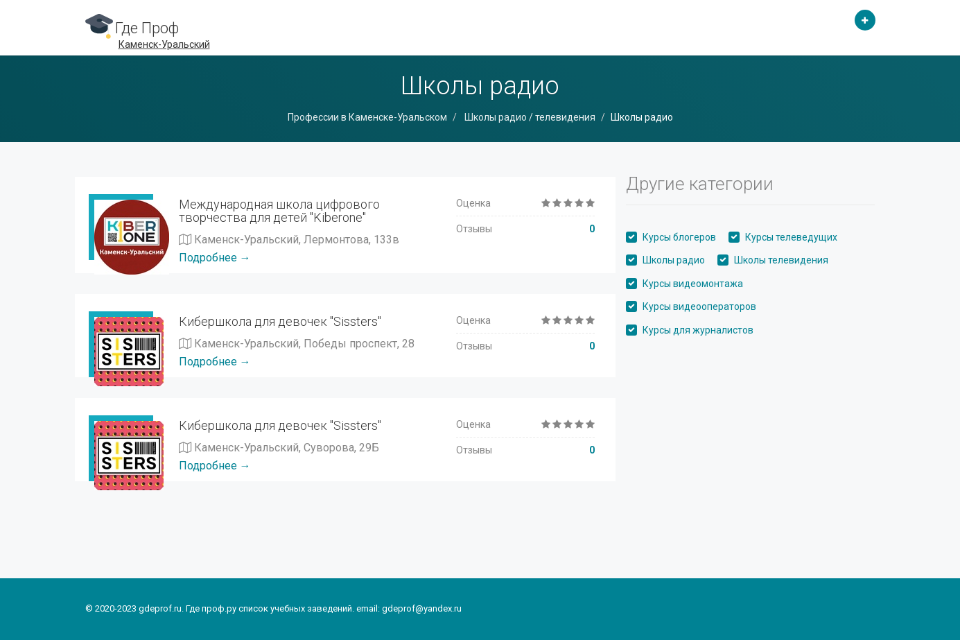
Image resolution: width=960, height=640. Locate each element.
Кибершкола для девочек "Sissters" (280, 321)
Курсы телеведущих (791, 237)
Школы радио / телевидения (528, 117)
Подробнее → (215, 257)
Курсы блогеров (679, 237)
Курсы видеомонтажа (693, 283)
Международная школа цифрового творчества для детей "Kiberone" (279, 211)
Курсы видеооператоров (699, 306)
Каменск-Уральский (164, 44)
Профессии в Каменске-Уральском (367, 117)
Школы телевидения (781, 260)
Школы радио (674, 260)
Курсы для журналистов (698, 330)
